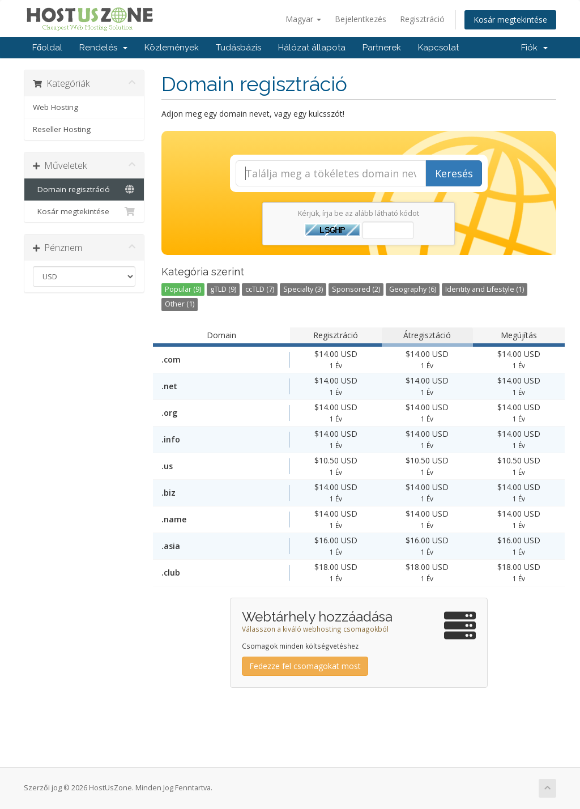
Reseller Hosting (62, 129)
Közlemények (171, 47)
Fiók (534, 47)
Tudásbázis (238, 47)
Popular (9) (183, 289)
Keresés (454, 173)
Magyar (303, 19)
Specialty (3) (303, 289)
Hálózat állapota (312, 47)
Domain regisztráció (84, 189)
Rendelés (103, 47)
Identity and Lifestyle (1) (484, 289)
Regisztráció (422, 19)
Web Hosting (55, 107)
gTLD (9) (223, 289)
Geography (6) (412, 289)
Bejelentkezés (360, 19)
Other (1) (179, 304)
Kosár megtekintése (510, 19)
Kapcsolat (438, 47)
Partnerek (381, 47)
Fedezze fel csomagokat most (305, 666)
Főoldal (47, 47)
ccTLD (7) (259, 289)
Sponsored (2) (356, 289)
